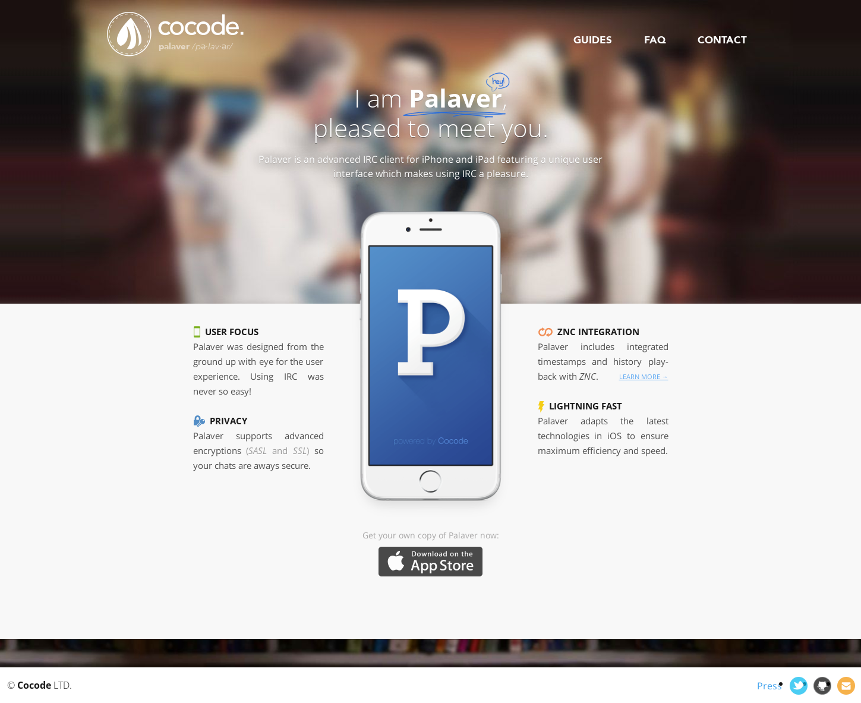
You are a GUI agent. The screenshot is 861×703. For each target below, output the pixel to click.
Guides (592, 40)
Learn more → (643, 376)
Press (769, 685)
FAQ (655, 40)
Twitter (799, 686)
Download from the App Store (430, 561)
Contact (722, 40)
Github (822, 686)
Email (846, 686)
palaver (196, 46)
